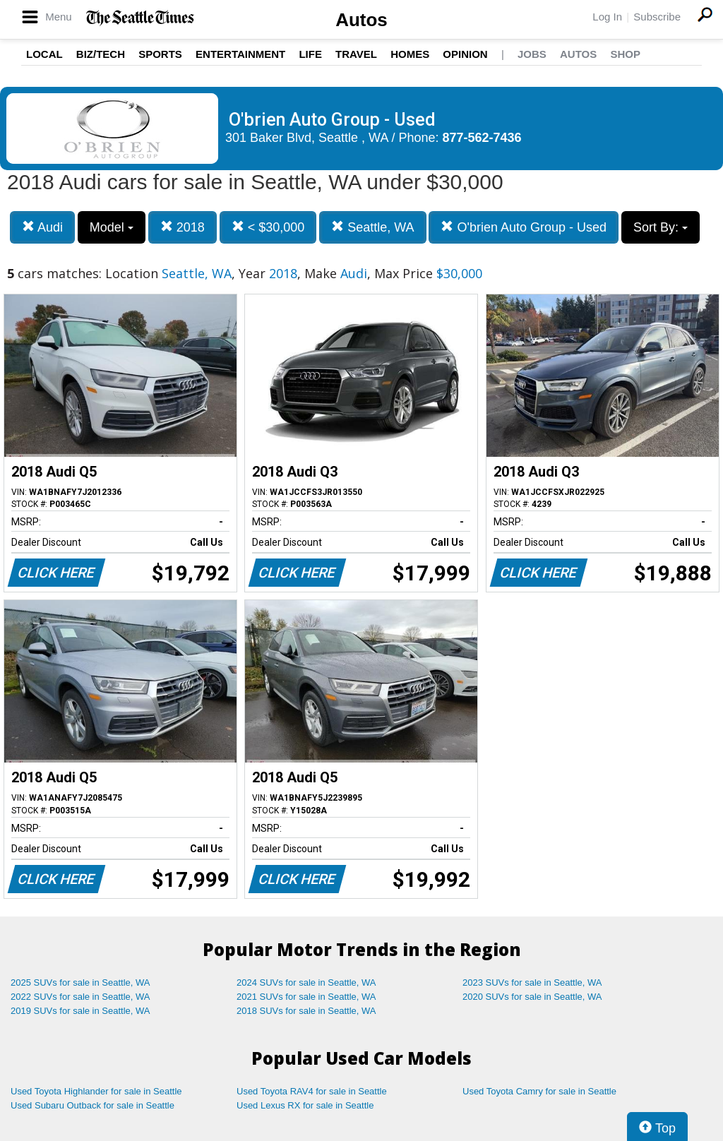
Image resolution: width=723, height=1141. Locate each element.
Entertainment (240, 54)
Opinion (465, 54)
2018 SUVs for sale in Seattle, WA (306, 1010)
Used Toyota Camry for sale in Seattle (539, 1091)
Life (310, 54)
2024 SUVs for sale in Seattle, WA (306, 982)
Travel (356, 54)
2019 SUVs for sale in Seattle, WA (80, 1010)
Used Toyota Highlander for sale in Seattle (96, 1091)
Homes (409, 54)
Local (44, 54)
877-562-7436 (482, 138)
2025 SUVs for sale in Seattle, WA (80, 982)
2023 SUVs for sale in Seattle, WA (532, 982)
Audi (42, 227)
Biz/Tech (100, 54)
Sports (160, 54)
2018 (182, 227)
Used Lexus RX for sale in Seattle (305, 1105)
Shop (625, 54)
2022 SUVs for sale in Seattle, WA (80, 996)
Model (111, 227)
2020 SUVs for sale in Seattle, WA (532, 996)
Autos (361, 19)
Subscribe (657, 17)
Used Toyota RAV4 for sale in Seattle (312, 1091)
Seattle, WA (372, 227)
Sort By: (660, 227)
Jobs (532, 54)
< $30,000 (268, 227)
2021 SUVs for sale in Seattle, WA (306, 996)
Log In (607, 17)
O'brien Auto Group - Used (524, 227)
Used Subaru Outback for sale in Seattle (92, 1105)
